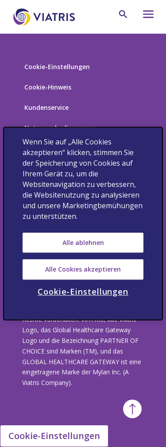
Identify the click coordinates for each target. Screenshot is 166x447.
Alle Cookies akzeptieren (83, 269)
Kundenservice (46, 107)
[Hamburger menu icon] (146, 16)
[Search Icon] (123, 14)
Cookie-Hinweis (47, 87)
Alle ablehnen (83, 242)
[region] (83, 223)
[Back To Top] (132, 408)
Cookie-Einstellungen (57, 66)
